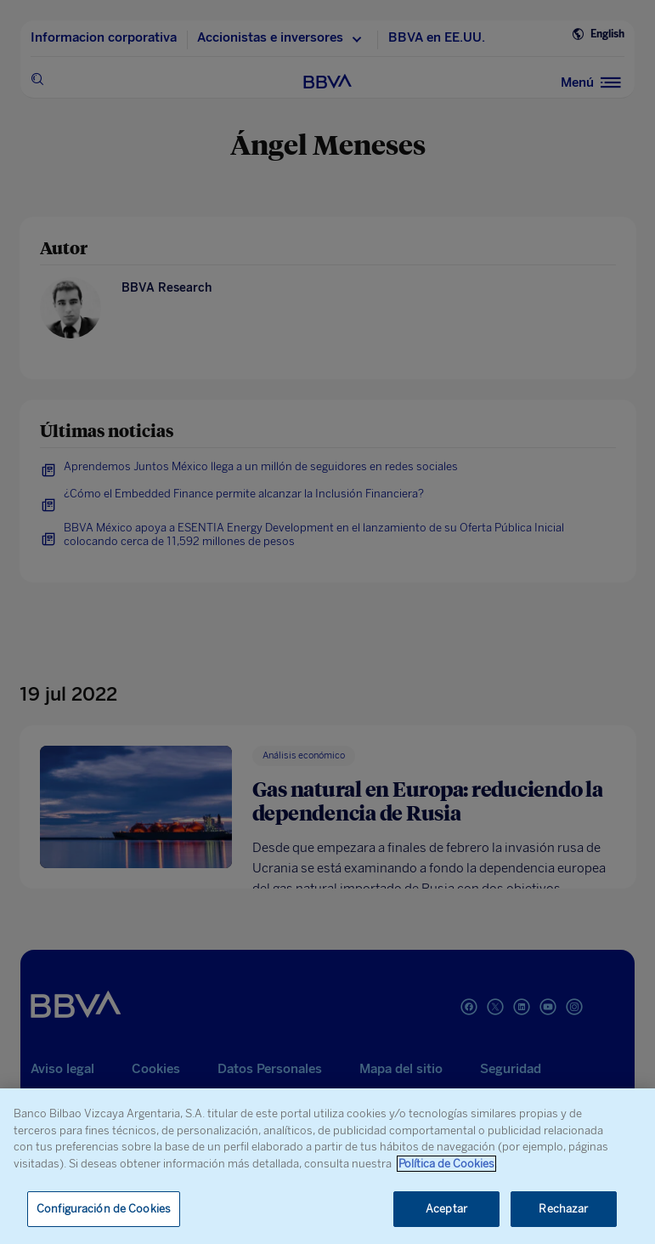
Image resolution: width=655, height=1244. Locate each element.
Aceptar (446, 1208)
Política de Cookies (446, 1163)
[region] (327, 1166)
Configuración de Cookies (104, 1208)
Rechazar (563, 1208)
